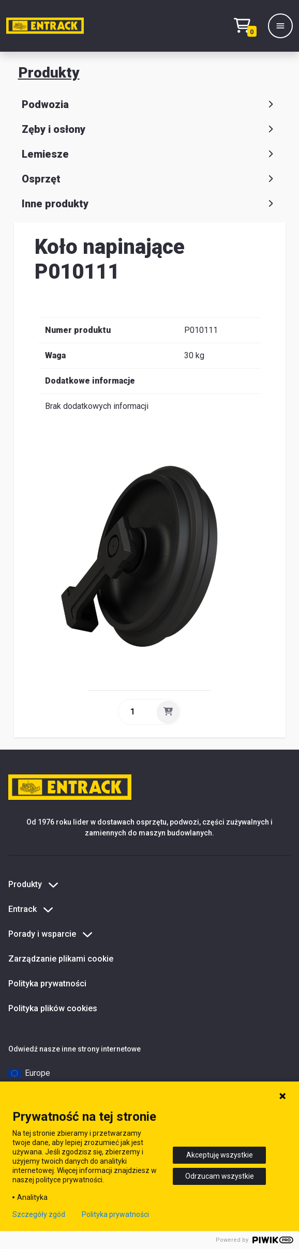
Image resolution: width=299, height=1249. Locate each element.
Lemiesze (149, 154)
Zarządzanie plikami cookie (60, 959)
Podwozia (149, 104)
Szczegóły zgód (38, 1214)
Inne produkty (149, 203)
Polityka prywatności (47, 983)
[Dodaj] (168, 711)
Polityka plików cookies (52, 1008)
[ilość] (136, 711)
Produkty (49, 72)
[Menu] (280, 25)
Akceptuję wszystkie (219, 1155)
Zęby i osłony (149, 129)
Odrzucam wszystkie (219, 1176)
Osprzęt (149, 179)
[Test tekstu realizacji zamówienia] (248, 26)
